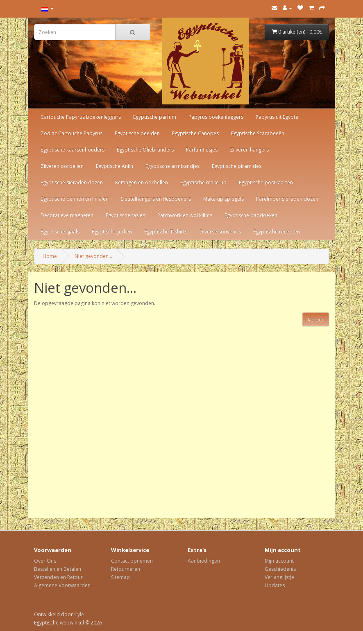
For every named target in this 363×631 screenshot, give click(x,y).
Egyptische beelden (137, 133)
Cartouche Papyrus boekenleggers (81, 116)
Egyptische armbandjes (172, 166)
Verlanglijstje (279, 577)
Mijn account (279, 560)
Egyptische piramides (236, 166)
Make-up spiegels (223, 198)
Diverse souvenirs (220, 231)
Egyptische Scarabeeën (257, 133)
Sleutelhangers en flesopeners (156, 198)
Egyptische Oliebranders (145, 149)
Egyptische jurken (112, 231)
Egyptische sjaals (60, 231)
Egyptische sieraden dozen (72, 182)
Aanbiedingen (204, 560)
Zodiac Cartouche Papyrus (71, 133)
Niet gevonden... (93, 256)
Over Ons (45, 560)
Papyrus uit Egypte (277, 116)
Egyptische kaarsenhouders (72, 149)
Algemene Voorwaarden (62, 585)
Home (50, 256)
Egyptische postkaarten (266, 182)
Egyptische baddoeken (251, 215)
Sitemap (120, 577)
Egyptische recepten (276, 231)
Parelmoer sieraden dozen (287, 198)
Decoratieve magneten (67, 215)
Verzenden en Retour (58, 577)
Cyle (79, 614)
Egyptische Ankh (114, 166)
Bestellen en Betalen (57, 568)
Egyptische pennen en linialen (75, 198)
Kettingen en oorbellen (141, 182)
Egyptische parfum (154, 116)
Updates (275, 585)
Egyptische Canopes (195, 133)
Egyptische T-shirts (165, 231)
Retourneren (125, 568)
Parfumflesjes (202, 149)
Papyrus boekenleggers (215, 116)
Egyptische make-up (203, 182)
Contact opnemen (132, 560)
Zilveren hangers (249, 149)
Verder (316, 319)
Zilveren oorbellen (62, 166)
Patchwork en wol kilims (184, 215)
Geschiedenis (280, 568)
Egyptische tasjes (125, 215)
